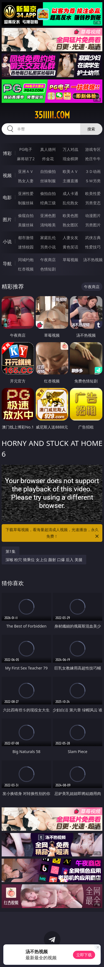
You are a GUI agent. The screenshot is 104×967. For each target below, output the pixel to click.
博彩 (7, 153)
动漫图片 (93, 215)
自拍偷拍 (48, 171)
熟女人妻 (26, 180)
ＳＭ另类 (93, 180)
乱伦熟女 (70, 202)
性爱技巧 (93, 247)
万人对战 (70, 149)
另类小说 (48, 247)
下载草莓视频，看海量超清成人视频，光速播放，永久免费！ (53, 533)
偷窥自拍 (26, 215)
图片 (7, 219)
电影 (7, 197)
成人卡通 (70, 193)
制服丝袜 (26, 202)
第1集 (11, 551)
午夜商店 (48, 259)
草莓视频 (70, 259)
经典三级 (48, 202)
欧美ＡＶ (70, 171)
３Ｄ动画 (93, 171)
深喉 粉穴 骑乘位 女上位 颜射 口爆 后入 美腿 (44, 559)
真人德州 (48, 149)
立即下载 (84, 954)
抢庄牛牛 (93, 158)
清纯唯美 (48, 224)
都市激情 (26, 237)
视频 (7, 175)
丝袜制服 (48, 180)
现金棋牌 (70, 158)
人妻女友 (70, 237)
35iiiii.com (52, 114)
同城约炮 (26, 259)
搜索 (91, 129)
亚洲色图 (48, 215)
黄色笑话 (70, 247)
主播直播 (70, 180)
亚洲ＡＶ (26, 171)
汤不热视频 (93, 259)
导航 (7, 264)
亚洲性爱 (26, 193)
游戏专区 (93, 149)
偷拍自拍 (48, 193)
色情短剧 (48, 269)
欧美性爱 (93, 193)
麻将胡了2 (26, 158)
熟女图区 (70, 224)
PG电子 (25, 149)
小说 (7, 242)
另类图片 (93, 224)
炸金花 (48, 158)
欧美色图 (70, 215)
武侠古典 (93, 237)
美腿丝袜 (26, 224)
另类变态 (93, 202)
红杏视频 (26, 269)
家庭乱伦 (48, 237)
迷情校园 (26, 247)
